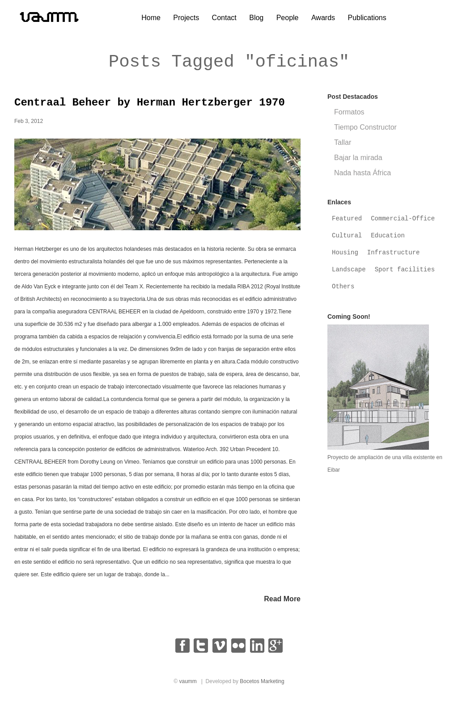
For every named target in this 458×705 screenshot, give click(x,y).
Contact (224, 17)
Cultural (347, 239)
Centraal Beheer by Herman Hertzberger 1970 (149, 107)
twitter (201, 649)
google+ (275, 649)
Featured (347, 222)
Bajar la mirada (358, 161)
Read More (282, 603)
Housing (345, 256)
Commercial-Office (403, 222)
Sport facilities (405, 273)
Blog (256, 17)
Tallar (342, 146)
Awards (323, 17)
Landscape (349, 273)
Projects (186, 17)
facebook (182, 649)
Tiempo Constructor (365, 131)
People (287, 17)
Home (151, 17)
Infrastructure (393, 256)
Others (343, 290)
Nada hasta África (362, 177)
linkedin (257, 649)
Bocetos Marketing (262, 685)
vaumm (187, 685)
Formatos (349, 116)
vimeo (219, 649)
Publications (367, 17)
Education (388, 239)
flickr (238, 649)
